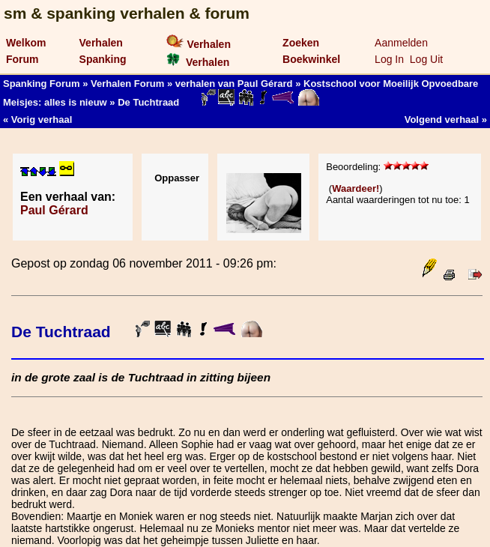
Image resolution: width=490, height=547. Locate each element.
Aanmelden (401, 43)
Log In (389, 59)
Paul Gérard (54, 210)
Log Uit (426, 59)
